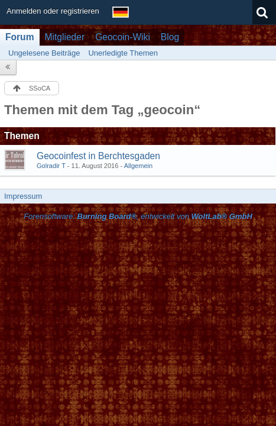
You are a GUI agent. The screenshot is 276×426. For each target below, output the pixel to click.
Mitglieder (65, 37)
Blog (170, 37)
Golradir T (51, 165)
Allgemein (138, 165)
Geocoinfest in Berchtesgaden (98, 156)
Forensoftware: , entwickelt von (138, 216)
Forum (19, 37)
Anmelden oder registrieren (53, 11)
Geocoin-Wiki (122, 37)
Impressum (23, 196)
